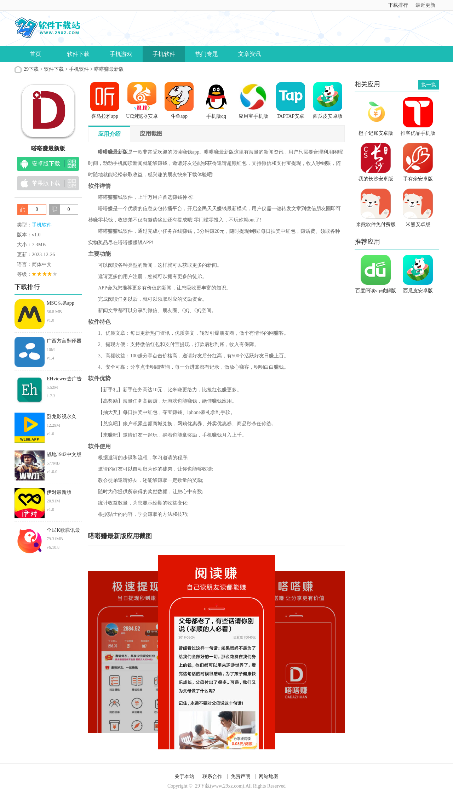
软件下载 (78, 54)
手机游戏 (121, 54)
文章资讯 (249, 54)
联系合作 (212, 776)
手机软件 (164, 54)
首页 (35, 54)
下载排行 (398, 5)
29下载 (31, 69)
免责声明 (241, 776)
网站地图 (269, 776)
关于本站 (184, 776)
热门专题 (206, 54)
